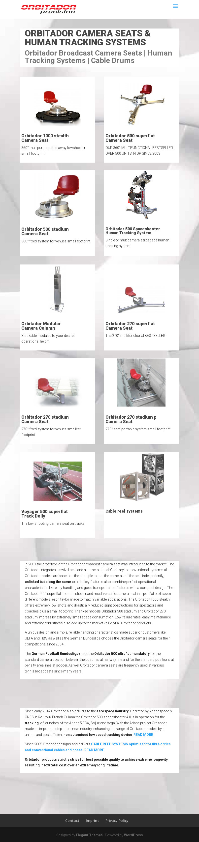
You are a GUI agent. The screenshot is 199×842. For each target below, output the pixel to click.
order (145, 69)
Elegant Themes (89, 835)
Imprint (92, 820)
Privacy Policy (117, 820)
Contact (72, 820)
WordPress (133, 835)
